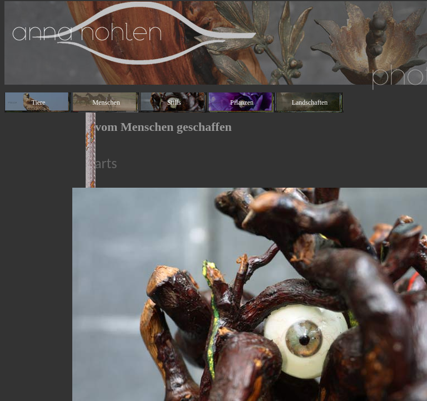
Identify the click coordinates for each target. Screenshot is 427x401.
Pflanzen (242, 102)
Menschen (106, 102)
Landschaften (310, 102)
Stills (174, 102)
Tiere (39, 102)
